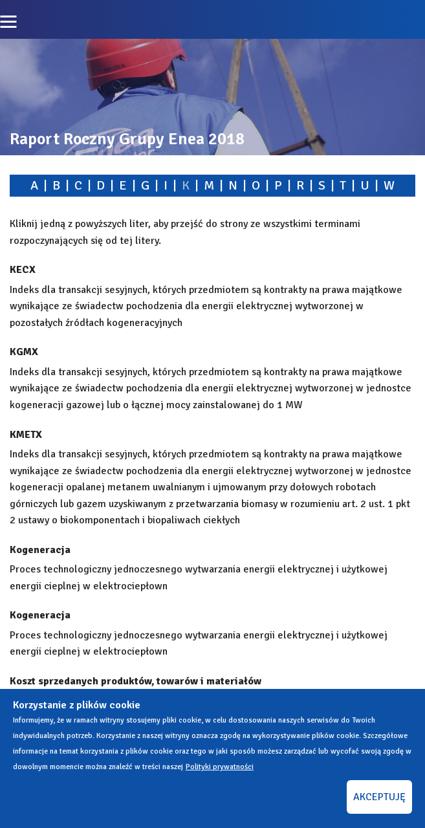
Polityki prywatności (220, 767)
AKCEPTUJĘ (379, 796)
